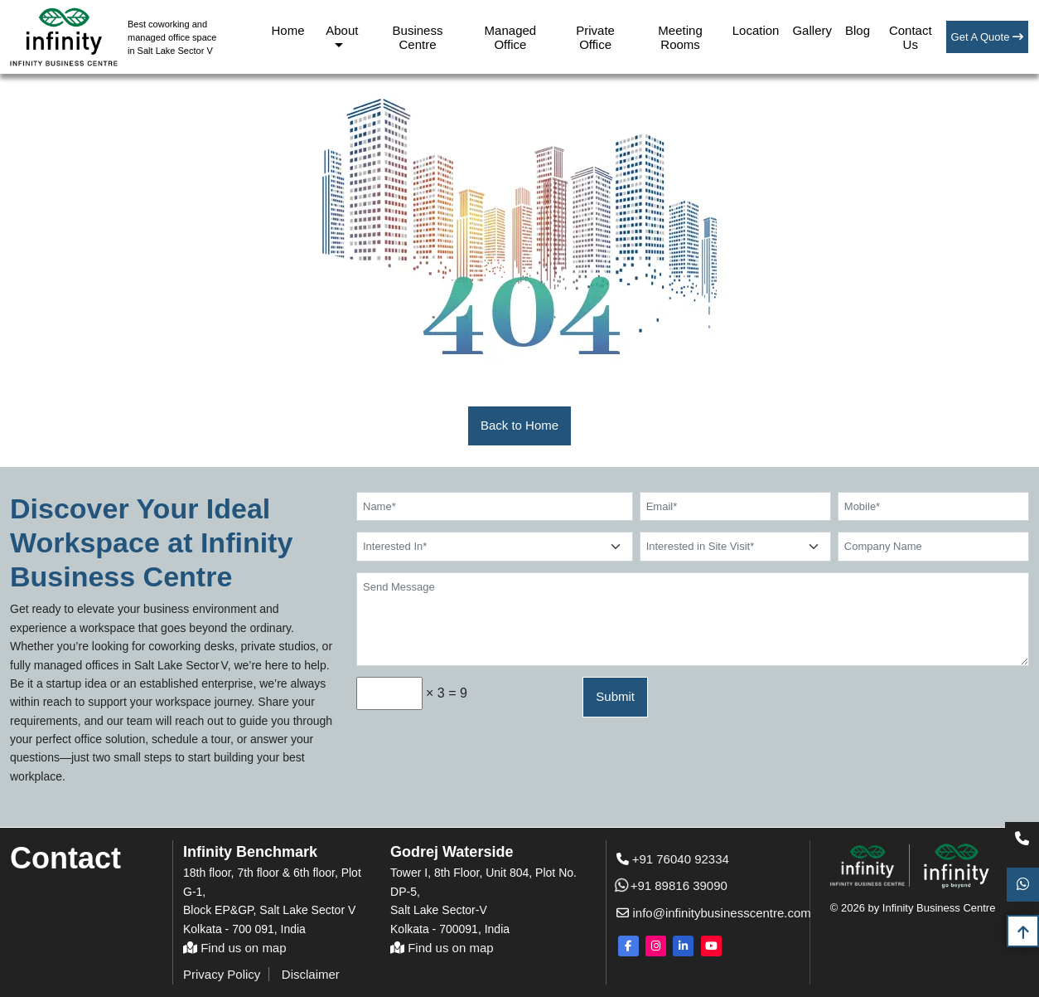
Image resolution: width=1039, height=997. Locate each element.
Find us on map (235, 948)
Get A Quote (987, 37)
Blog (857, 30)
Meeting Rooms (680, 37)
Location (756, 30)
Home (288, 30)
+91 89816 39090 (671, 885)
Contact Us (910, 37)
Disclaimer (311, 974)
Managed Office (511, 37)
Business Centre (418, 37)
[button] (519, 426)
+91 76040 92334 (672, 859)
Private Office (595, 37)
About (342, 30)
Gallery (812, 30)
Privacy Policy (221, 974)
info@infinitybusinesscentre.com (696, 913)
